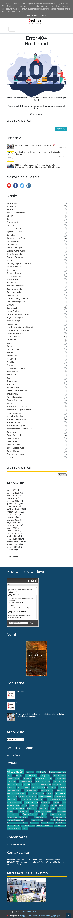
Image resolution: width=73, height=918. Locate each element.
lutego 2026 (12, 498)
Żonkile (10, 457)
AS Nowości (12, 209)
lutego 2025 (12, 531)
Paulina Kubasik (13, 349)
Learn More (33, 15)
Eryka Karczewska (14, 254)
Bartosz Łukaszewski (16, 213)
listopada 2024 (13, 539)
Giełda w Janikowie (15, 267)
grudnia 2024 (13, 536)
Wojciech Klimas (14, 422)
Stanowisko (12, 381)
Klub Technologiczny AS (17, 298)
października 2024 (15, 542)
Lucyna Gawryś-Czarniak (18, 314)
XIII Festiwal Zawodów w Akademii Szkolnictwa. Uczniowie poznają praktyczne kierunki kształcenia (37, 166)
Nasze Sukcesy (13, 337)
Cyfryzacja (11, 225)
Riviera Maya (43, 916)
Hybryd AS (11, 283)
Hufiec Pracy (12, 279)
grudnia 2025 (13, 504)
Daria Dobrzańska (14, 228)
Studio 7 (10, 384)
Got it (44, 15)
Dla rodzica (11, 235)
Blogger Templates (28, 916)
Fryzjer (10, 260)
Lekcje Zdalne (13, 311)
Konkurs (10, 305)
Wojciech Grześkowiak (16, 419)
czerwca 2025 (13, 520)
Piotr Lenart (12, 356)
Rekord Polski (12, 371)
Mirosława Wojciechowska (18, 330)
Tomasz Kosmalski (14, 400)
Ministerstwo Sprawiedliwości (20, 327)
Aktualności (12, 203)
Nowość (10, 343)
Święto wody (12, 394)
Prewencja (11, 359)
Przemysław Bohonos (16, 368)
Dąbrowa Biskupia (14, 232)
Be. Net (10, 216)
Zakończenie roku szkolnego (19, 429)
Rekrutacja (11, 375)
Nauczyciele (12, 340)
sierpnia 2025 (13, 514)
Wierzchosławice (14, 413)
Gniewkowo (12, 270)
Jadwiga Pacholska (15, 286)
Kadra (18, 703)
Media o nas (12, 324)
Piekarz (10, 352)
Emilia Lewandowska (16, 251)
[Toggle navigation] (11, 29)
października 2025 (15, 509)
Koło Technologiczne (16, 302)
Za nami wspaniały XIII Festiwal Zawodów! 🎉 (35, 145)
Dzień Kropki (12, 244)
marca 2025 (12, 528)
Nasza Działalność (15, 333)
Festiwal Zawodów (15, 257)
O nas (9, 346)
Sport (9, 378)
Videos (9, 403)
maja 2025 (11, 523)
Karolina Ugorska (14, 292)
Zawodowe (11, 432)
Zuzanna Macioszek (15, 454)
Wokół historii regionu (16, 426)
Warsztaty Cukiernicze (17, 406)
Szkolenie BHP (13, 387)
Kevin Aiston (12, 295)
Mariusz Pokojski (14, 321)
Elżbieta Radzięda (14, 248)
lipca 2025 (11, 517)
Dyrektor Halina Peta (16, 238)
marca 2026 (12, 496)
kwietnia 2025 (13, 525)
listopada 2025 (13, 506)
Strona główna (37, 114)
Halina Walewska (14, 276)
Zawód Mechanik (14, 445)
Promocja (11, 365)
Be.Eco (10, 219)
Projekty (10, 362)
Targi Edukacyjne (14, 397)
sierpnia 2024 (13, 547)
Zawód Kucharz (13, 441)
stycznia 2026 (13, 501)
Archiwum (11, 206)
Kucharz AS (12, 308)
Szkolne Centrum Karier (17, 391)
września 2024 (13, 544)
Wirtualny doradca (15, 416)
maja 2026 (11, 490)
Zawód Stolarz (13, 451)
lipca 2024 (11, 550)
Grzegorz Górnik (14, 273)
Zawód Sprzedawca (15, 448)
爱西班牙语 (55, 916)
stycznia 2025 (13, 533)
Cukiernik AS (12, 222)
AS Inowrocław (29, 911)
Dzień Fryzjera (13, 241)
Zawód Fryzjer (13, 438)
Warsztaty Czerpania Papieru (19, 410)
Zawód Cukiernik (14, 435)
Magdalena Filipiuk (15, 317)
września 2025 (13, 512)
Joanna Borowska (14, 289)
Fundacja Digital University (19, 263)
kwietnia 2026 (13, 493)
